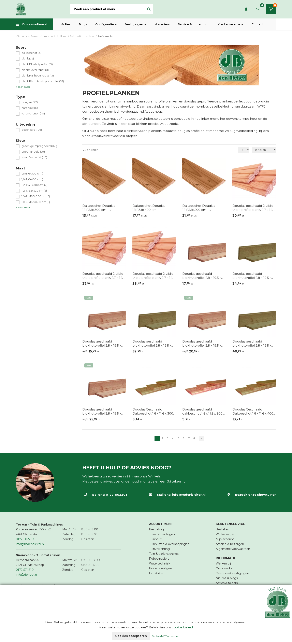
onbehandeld (33, 151)
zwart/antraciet (34, 157)
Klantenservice (229, 24)
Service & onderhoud (193, 24)
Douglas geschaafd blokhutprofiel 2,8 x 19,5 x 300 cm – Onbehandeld (101, 343)
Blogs (83, 24)
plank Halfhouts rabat (37, 75)
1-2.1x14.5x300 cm (34, 184)
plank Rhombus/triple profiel (42, 81)
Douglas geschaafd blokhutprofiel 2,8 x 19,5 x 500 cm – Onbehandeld (101, 411)
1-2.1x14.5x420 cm (34, 190)
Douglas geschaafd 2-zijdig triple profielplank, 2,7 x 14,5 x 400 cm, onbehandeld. (153, 276)
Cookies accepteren (131, 636)
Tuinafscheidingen (162, 534)
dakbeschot (31, 52)
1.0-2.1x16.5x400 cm (35, 202)
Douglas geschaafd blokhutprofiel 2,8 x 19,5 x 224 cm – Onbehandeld (201, 276)
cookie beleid (182, 627)
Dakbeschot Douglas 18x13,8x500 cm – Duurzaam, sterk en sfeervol (204, 208)
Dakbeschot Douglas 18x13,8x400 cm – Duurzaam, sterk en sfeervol (154, 208)
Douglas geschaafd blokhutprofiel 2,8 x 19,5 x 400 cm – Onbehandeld (201, 343)
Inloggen (246, 9)
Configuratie (104, 24)
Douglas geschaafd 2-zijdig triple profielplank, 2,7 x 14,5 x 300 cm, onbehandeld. (103, 276)
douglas (29, 102)
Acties (66, 24)
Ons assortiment (34, 24)
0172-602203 (117, 495)
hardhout (30, 107)
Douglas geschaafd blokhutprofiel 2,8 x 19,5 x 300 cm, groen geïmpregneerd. (251, 276)
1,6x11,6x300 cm (32, 173)
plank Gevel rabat (35, 69)
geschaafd (31, 129)
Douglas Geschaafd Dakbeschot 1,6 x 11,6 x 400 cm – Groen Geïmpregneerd (254, 411)
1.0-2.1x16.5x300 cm (35, 196)
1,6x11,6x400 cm (32, 179)
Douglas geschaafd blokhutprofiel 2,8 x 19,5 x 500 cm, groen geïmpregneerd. (251, 343)
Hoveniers (162, 24)
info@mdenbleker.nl (188, 495)
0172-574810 (25, 570)
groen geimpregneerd (39, 146)
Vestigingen (134, 24)
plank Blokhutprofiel (37, 64)
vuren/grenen (33, 113)
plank (27, 58)
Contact (257, 24)
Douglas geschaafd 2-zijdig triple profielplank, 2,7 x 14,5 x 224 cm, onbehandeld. (253, 208)
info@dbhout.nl (27, 574)
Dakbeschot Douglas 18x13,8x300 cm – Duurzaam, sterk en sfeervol (104, 208)
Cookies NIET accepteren (166, 636)
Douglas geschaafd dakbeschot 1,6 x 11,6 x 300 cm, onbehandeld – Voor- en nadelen (202, 411)
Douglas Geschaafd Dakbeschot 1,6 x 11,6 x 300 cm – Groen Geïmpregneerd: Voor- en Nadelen (152, 411)
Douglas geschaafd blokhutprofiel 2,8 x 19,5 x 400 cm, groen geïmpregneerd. (151, 343)
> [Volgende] (201, 438)
